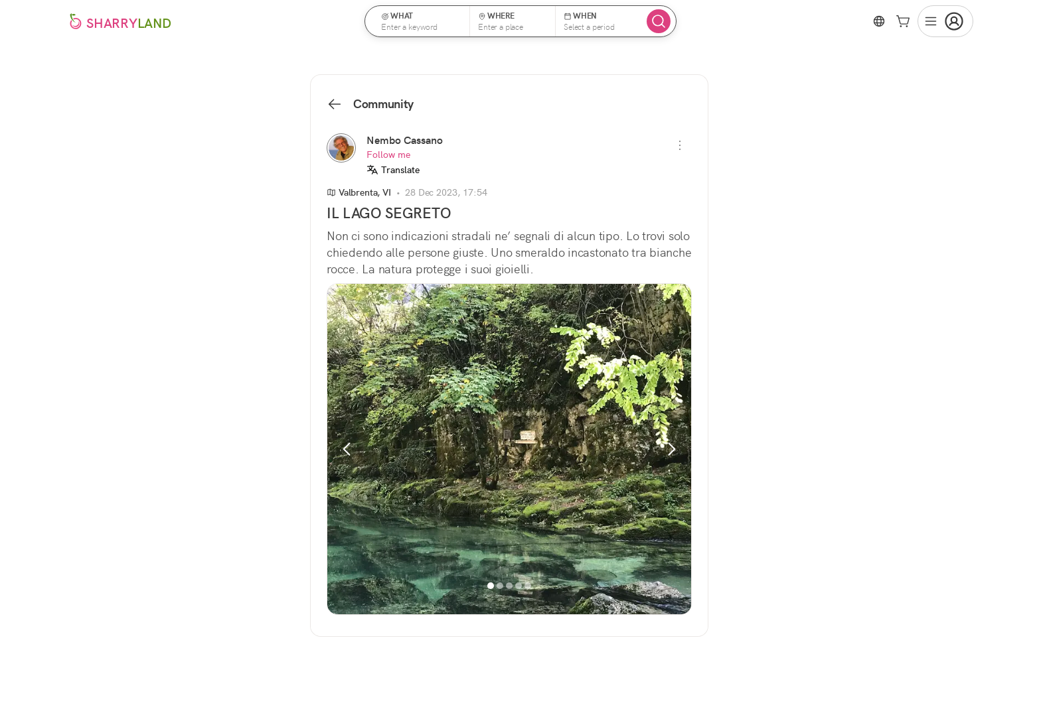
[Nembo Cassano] (341, 148)
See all (784, 503)
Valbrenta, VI (359, 192)
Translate (393, 170)
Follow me (388, 155)
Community (370, 104)
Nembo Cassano (404, 140)
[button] (421, 21)
